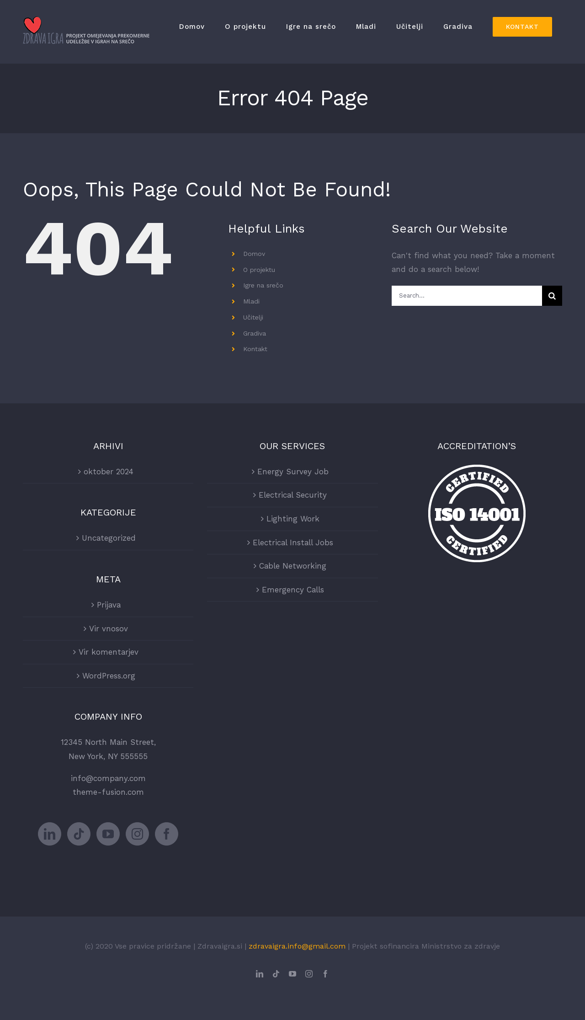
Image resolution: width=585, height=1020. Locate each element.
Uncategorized (109, 538)
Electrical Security (293, 494)
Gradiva (254, 333)
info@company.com (108, 778)
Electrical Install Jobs (293, 542)
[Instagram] (137, 834)
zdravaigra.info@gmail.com (297, 946)
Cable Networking (292, 565)
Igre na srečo (263, 285)
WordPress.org (108, 675)
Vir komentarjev (108, 651)
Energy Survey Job (293, 471)
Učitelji (253, 317)
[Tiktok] (78, 834)
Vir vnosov (108, 628)
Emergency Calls (293, 589)
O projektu (259, 269)
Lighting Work (292, 518)
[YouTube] (108, 834)
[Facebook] (166, 834)
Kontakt (255, 349)
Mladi (251, 301)
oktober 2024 (108, 471)
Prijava (109, 604)
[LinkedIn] (49, 834)
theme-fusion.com (108, 792)
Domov (254, 253)
